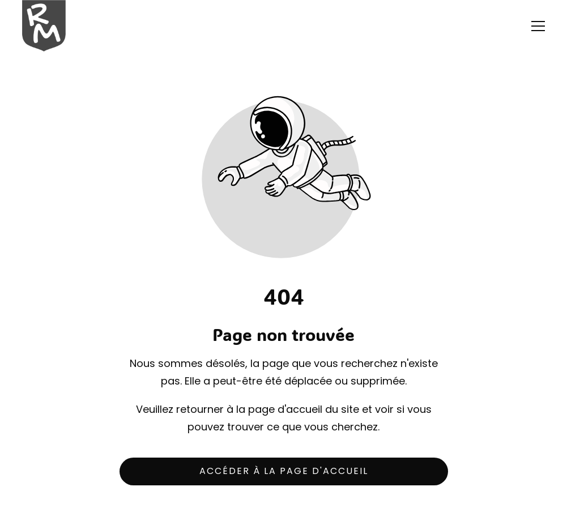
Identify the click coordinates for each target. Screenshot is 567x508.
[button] (538, 26)
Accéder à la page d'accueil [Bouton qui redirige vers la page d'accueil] (283, 470)
